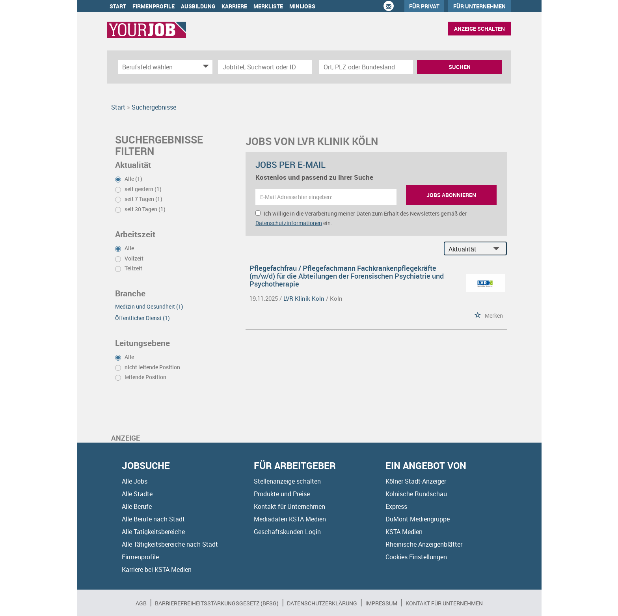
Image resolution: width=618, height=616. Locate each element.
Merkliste (268, 6)
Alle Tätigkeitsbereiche (153, 531)
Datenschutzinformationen (288, 223)
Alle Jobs (134, 481)
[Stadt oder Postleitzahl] (366, 67)
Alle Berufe (137, 506)
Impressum (381, 603)
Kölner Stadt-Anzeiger (415, 481)
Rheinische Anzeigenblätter (423, 544)
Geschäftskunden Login (287, 531)
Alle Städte (137, 493)
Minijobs (302, 6)
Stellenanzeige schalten (287, 481)
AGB (141, 603)
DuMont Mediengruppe (417, 519)
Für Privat (424, 6)
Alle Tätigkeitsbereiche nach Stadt (170, 544)
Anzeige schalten (479, 28)
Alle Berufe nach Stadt (153, 519)
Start (118, 6)
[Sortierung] (467, 248)
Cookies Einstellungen (416, 557)
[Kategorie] (157, 67)
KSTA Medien (404, 531)
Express (396, 506)
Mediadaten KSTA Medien (290, 519)
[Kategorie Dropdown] (204, 67)
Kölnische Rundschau (416, 493)
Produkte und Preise (282, 493)
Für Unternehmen (479, 6)
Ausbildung (198, 6)
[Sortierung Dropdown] (498, 248)
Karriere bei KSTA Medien (157, 569)
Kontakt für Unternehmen (289, 506)
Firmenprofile (153, 6)
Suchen (460, 67)
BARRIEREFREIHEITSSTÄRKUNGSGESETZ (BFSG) (217, 603)
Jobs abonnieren (451, 195)
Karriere (234, 6)
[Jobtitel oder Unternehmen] (265, 67)
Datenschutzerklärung (322, 603)
